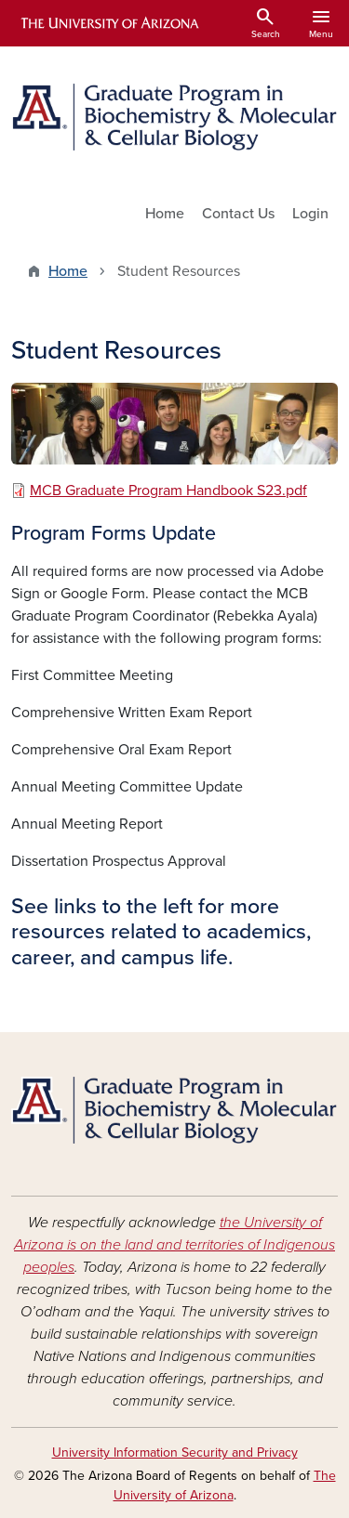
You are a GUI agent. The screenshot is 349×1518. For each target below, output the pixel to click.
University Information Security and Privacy (175, 1452)
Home (164, 213)
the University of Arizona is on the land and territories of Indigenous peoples (174, 1244)
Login (310, 213)
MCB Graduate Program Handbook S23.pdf (168, 490)
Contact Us (238, 213)
